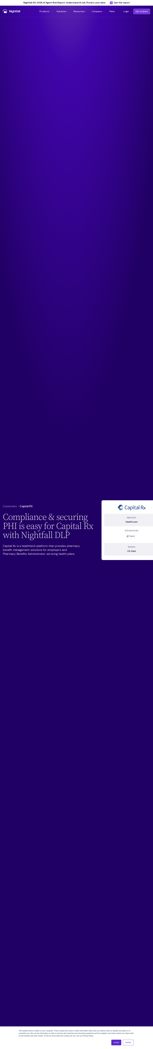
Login (126, 11)
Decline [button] (128, 1042)
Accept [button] (116, 1042)
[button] (45, 11)
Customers (10, 506)
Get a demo (142, 11)
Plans (112, 11)
